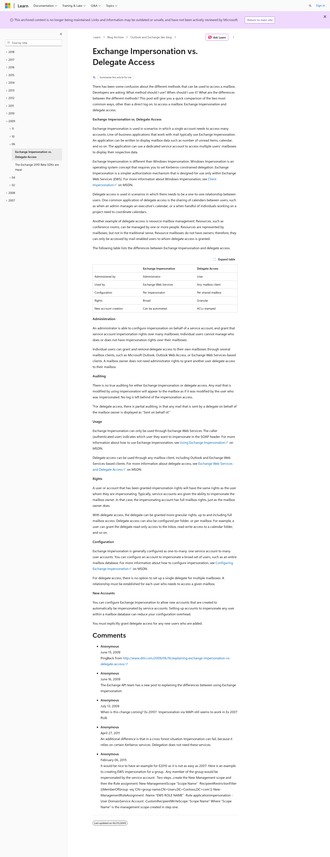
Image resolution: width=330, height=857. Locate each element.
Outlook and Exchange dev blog (151, 37)
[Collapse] (61, 34)
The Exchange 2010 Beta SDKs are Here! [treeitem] (37, 167)
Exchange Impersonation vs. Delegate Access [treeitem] (33, 154)
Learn (97, 37)
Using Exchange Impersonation (202, 442)
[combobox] (33, 43)
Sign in (320, 5)
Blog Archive (115, 37)
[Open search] (310, 5)
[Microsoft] (8, 5)
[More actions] (233, 37)
